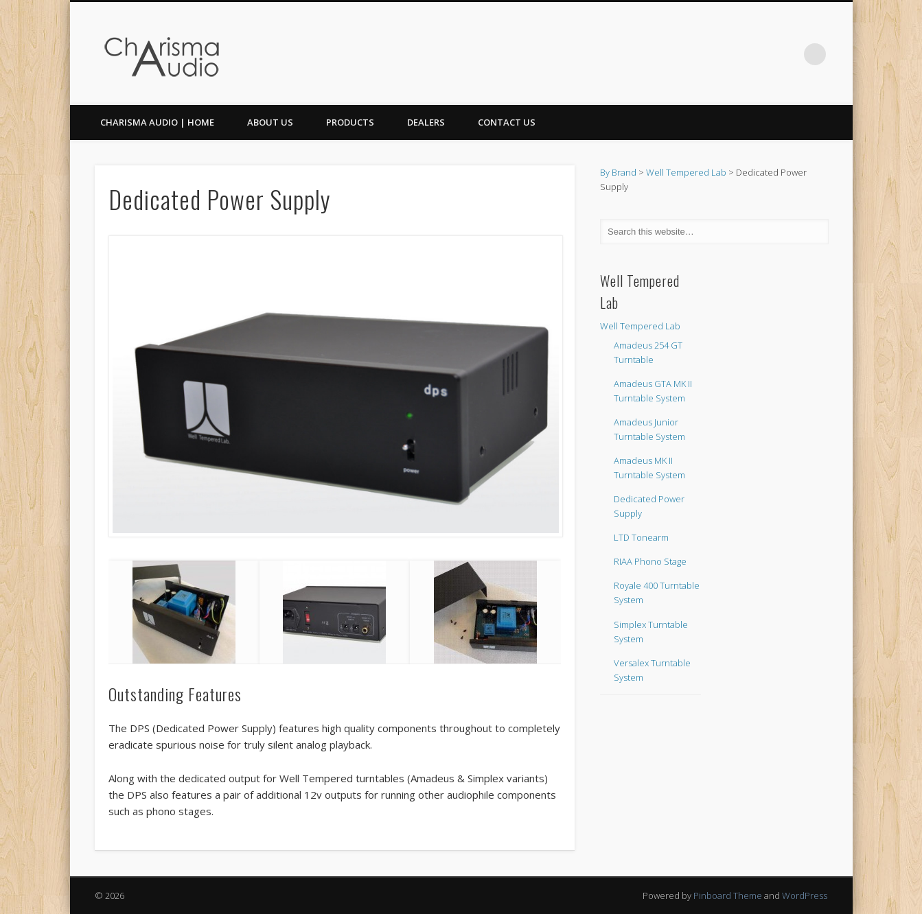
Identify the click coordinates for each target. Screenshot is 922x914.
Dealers (426, 122)
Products (350, 122)
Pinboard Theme (727, 895)
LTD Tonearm (641, 537)
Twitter (787, 54)
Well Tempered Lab (686, 172)
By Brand (618, 172)
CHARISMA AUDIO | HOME (157, 122)
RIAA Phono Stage (650, 561)
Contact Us (506, 122)
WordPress (804, 895)
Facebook (759, 54)
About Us (270, 122)
